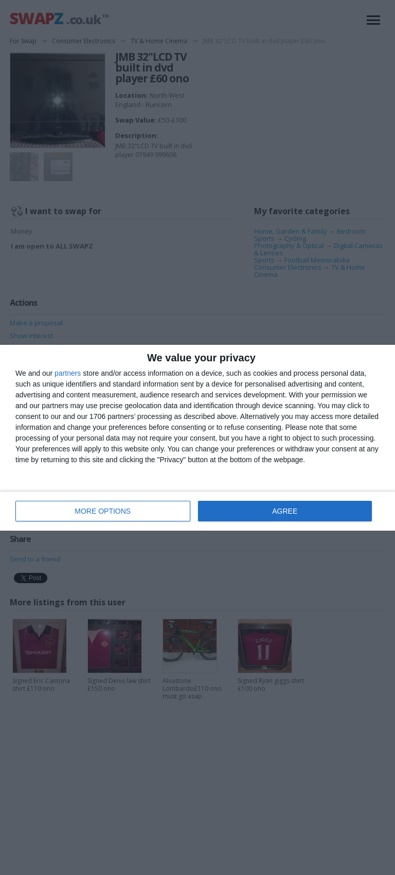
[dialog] (197, 438)
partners (68, 373)
